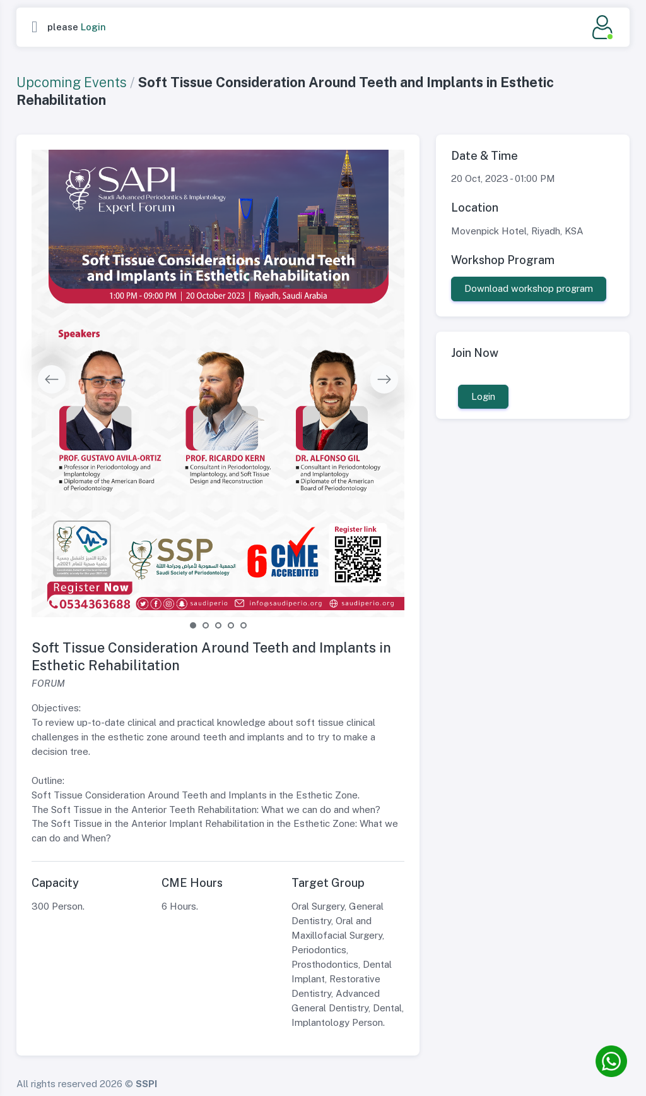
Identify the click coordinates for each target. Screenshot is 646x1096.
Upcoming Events (71, 82)
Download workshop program (528, 288)
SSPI (146, 1083)
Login (93, 26)
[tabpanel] (218, 383)
